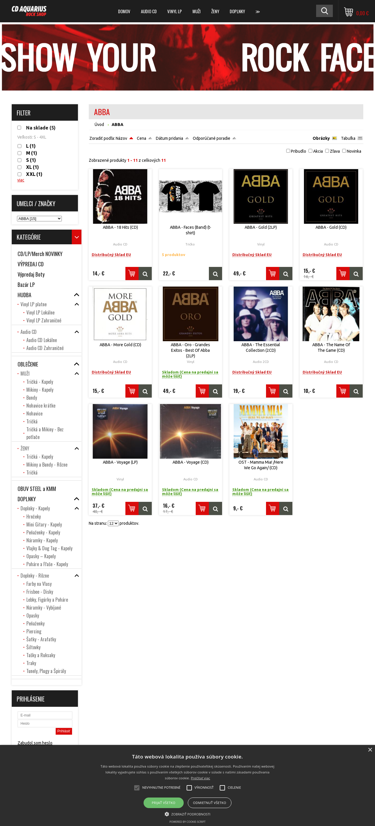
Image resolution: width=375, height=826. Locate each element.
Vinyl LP (174, 11)
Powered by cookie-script (188, 822)
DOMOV (124, 11)
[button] (188, 813)
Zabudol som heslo (35, 743)
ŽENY (215, 11)
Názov (121, 138)
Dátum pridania (169, 138)
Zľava (335, 151)
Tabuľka (348, 138)
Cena (141, 138)
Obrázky (321, 138)
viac (20, 180)
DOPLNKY (237, 11)
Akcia (318, 151)
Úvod (99, 124)
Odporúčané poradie (211, 138)
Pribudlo (298, 151)
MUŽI (196, 11)
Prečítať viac (200, 778)
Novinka (354, 151)
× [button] (370, 750)
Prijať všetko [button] (163, 802)
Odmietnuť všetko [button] (209, 802)
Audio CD (149, 11)
